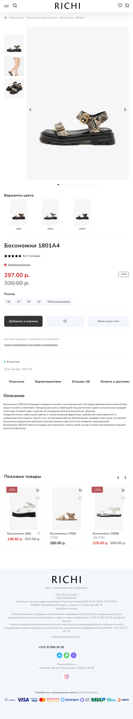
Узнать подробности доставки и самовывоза (31, 345)
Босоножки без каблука (42, 17)
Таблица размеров (59, 301)
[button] (118, 477)
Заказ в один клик (108, 321)
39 (28, 301)
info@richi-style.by (66, 608)
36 (8, 301)
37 (18, 301)
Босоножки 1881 (19, 533)
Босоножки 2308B (106, 533)
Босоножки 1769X (63, 533)
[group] (78, 103)
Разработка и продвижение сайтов (56, 692)
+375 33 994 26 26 (52, 647)
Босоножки (17, 17)
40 (38, 301)
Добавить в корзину (23, 321)
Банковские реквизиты (66, 637)
